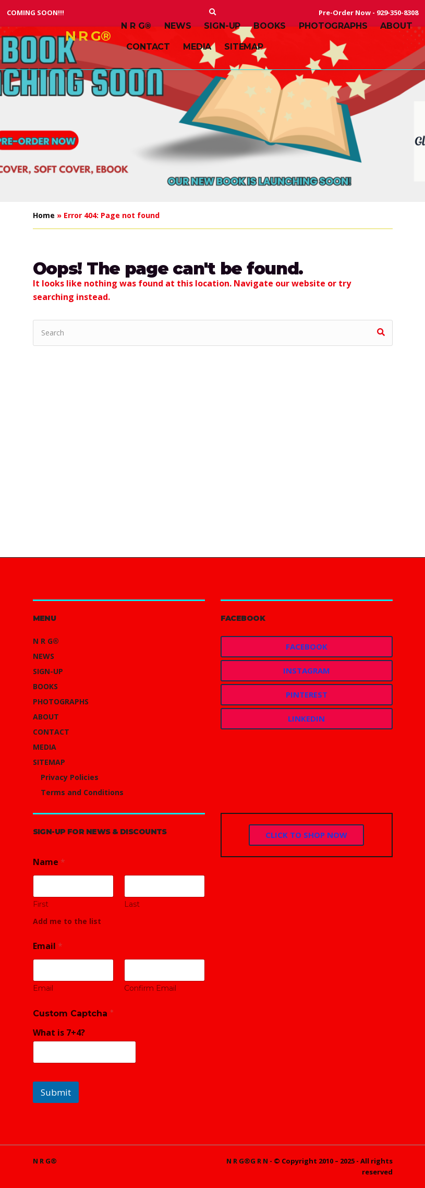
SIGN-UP (222, 26)
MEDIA (197, 47)
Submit (56, 1092)
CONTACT (148, 47)
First (40, 904)
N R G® (88, 36)
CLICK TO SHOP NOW (306, 835)
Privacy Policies (70, 777)
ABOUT (396, 26)
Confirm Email (150, 988)
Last (132, 904)
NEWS (177, 26)
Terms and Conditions (82, 792)
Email (43, 988)
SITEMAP (243, 47)
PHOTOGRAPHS (333, 26)
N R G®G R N (247, 1161)
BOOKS (269, 26)
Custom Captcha (73, 1013)
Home (44, 215)
